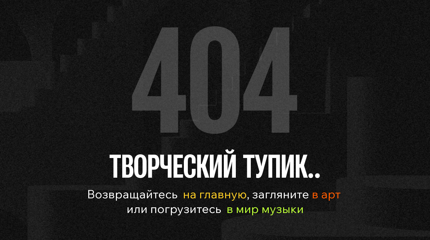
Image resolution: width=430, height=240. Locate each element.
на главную (215, 193)
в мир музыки (265, 208)
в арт (325, 193)
